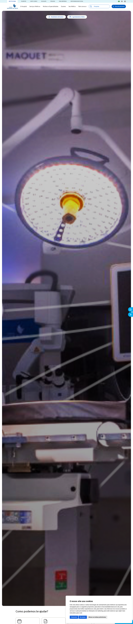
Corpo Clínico (33, 1)
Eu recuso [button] (83, 617)
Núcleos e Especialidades (50, 6)
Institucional (12, 1)
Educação (43, 1)
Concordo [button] (74, 617)
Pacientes (23, 1)
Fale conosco (82, 6)
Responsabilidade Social (77, 1)
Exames (63, 6)
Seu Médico (72, 6)
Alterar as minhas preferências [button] (97, 617)
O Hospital (23, 6)
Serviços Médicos (34, 6)
